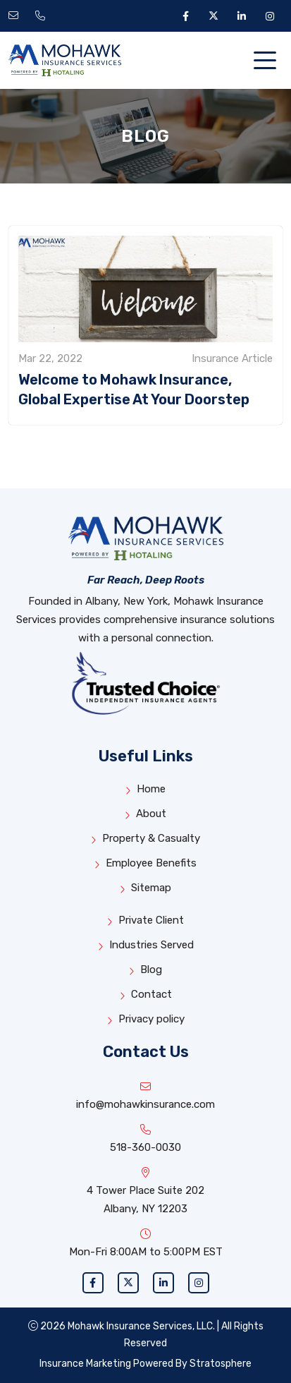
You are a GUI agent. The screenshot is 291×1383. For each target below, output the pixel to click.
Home (145, 789)
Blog (145, 970)
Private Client (145, 920)
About (145, 814)
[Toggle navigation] (268, 61)
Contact (146, 994)
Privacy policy (146, 1019)
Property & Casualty (145, 838)
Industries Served (146, 945)
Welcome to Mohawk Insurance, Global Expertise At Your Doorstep (133, 389)
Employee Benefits (145, 863)
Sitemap (145, 888)
